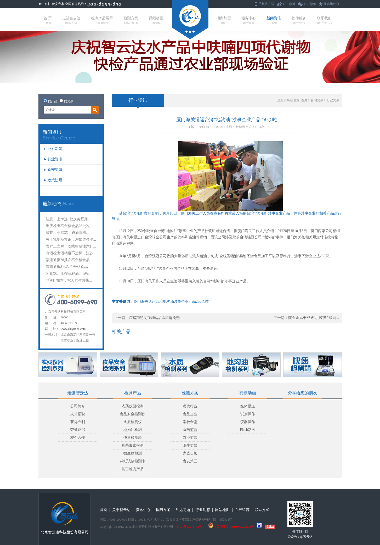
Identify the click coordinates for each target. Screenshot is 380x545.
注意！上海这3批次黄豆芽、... (70, 219)
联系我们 (324, 20)
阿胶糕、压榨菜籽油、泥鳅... (69, 274)
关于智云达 (121, 510)
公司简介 (77, 406)
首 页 (48, 20)
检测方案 (130, 20)
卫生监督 (190, 445)
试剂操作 (247, 414)
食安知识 (55, 170)
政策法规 (55, 180)
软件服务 (299, 20)
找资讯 (68, 101)
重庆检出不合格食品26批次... (69, 226)
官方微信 (310, 4)
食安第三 (190, 461)
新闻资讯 (273, 20)
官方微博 (289, 4)
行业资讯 (55, 159)
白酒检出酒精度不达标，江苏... (71, 253)
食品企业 (190, 414)
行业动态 (202, 510)
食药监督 (190, 430)
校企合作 (77, 438)
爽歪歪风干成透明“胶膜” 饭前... (313, 318)
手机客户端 (266, 4)
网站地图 (222, 510)
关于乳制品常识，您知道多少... (71, 239)
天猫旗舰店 (331, 4)
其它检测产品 (133, 469)
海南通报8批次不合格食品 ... (69, 267)
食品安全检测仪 (132, 414)
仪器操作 (247, 422)
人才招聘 (77, 414)
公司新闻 (55, 149)
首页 (304, 100)
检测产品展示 (102, 20)
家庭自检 (190, 453)
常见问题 (182, 510)
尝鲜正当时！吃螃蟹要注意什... (71, 246)
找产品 (52, 101)
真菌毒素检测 (133, 445)
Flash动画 (247, 430)
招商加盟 (223, 20)
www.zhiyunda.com (73, 329)
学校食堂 (190, 422)
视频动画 (156, 20)
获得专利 (77, 422)
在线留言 (242, 510)
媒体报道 (247, 406)
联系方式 (262, 510)
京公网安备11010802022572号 (231, 527)
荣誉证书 (77, 430)
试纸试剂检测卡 (132, 461)
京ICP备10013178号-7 (190, 527)
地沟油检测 (132, 430)
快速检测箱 (132, 438)
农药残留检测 (133, 406)
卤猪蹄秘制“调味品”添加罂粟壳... (156, 318)
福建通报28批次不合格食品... (69, 260)
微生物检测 (132, 453)
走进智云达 (71, 20)
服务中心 (248, 20)
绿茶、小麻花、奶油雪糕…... (69, 233)
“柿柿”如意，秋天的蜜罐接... (69, 280)
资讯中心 (143, 510)
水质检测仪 (132, 422)
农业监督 (190, 438)
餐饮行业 (190, 406)
